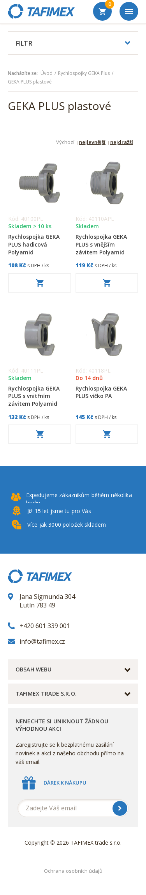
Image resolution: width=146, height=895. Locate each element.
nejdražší (121, 142)
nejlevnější (92, 142)
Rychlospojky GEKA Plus (84, 73)
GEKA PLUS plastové (30, 82)
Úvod (46, 73)
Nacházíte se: (23, 73)
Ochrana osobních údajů (73, 870)
